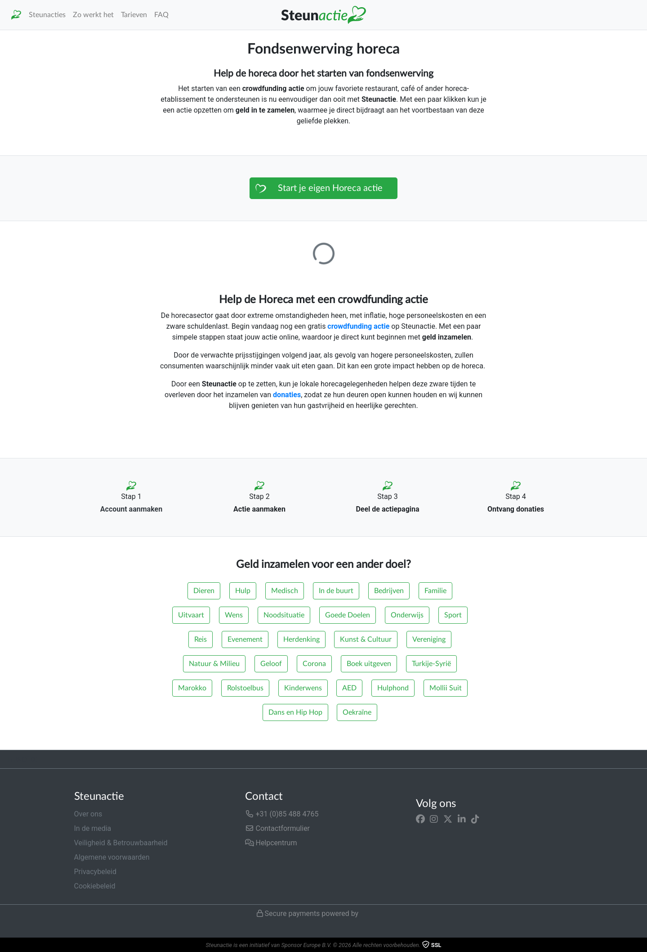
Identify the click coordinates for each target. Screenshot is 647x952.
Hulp (242, 590)
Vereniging (429, 639)
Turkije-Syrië (431, 663)
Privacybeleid (95, 871)
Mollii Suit (445, 688)
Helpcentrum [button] (271, 843)
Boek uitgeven (369, 663)
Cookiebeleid (95, 886)
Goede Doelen (347, 615)
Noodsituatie (283, 615)
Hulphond (393, 688)
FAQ (161, 14)
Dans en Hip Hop (295, 712)
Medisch (284, 590)
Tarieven (134, 14)
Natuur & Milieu (214, 663)
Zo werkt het (93, 14)
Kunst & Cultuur (366, 639)
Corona (314, 663)
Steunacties (47, 14)
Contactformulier (277, 828)
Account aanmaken (131, 509)
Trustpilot (22, 759)
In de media (93, 828)
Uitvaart (191, 615)
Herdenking (301, 639)
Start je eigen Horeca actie (330, 188)
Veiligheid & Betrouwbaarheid (121, 843)
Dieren (203, 590)
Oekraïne (357, 712)
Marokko (192, 688)
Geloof (271, 663)
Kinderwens (303, 688)
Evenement (245, 639)
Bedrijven (389, 590)
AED (349, 688)
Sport (453, 615)
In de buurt (336, 590)
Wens (234, 615)
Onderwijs (407, 615)
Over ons (88, 814)
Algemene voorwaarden (112, 857)
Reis (200, 639)
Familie (435, 590)
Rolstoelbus (245, 688)
